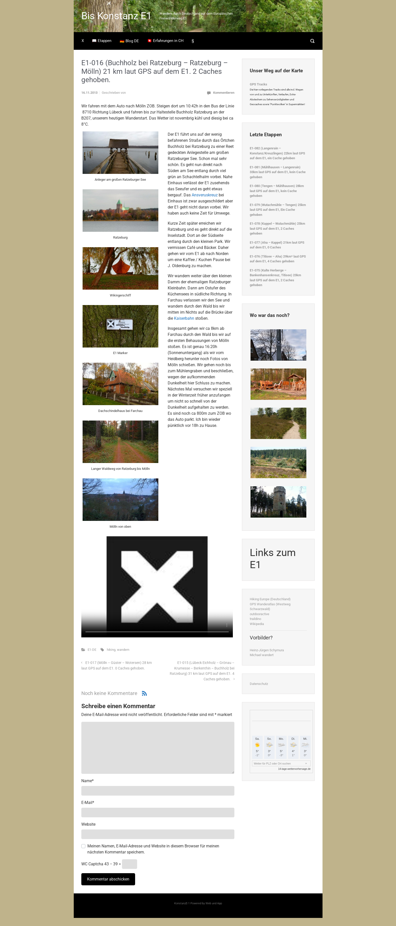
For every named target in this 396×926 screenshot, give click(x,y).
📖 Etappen (101, 40)
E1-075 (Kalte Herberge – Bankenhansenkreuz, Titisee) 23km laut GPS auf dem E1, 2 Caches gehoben (275, 277)
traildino (255, 619)
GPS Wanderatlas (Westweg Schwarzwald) (270, 606)
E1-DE (92, 650)
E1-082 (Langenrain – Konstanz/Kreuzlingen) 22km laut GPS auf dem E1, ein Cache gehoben (277, 153)
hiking (111, 650)
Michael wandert (262, 655)
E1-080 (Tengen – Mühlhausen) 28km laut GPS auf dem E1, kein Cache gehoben (277, 191)
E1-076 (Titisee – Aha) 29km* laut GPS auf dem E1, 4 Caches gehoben (278, 258)
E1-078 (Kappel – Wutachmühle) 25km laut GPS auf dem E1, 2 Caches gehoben (277, 228)
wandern (123, 650)
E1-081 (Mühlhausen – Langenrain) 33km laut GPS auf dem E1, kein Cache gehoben (278, 172)
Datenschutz (259, 684)
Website (88, 824)
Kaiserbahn (184, 318)
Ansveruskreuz (205, 195)
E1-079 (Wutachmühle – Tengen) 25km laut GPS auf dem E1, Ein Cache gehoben (278, 210)
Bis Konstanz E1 (116, 16)
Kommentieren (223, 93)
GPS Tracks (258, 84)
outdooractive (259, 614)
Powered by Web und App (206, 903)
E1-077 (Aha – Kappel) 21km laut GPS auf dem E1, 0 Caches (277, 245)
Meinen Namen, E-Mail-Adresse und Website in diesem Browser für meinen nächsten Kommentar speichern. (153, 849)
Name (87, 780)
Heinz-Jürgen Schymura (267, 650)
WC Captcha (92, 864)
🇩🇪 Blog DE (129, 41)
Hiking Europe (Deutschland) (270, 599)
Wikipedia (257, 624)
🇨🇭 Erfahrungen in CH (165, 40)
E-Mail (87, 802)
